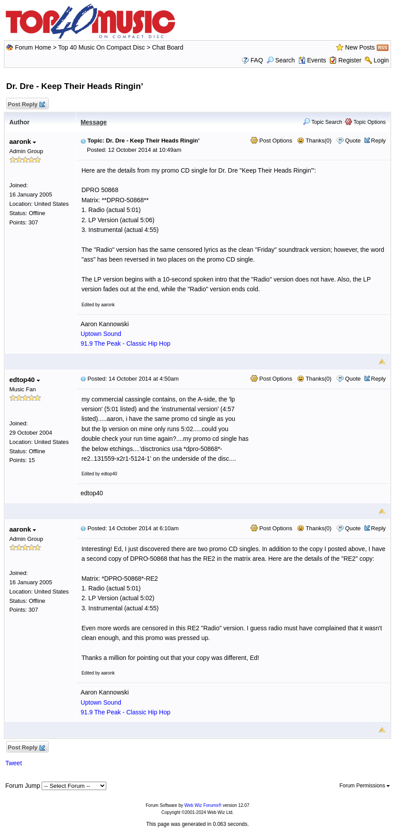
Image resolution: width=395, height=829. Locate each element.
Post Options (271, 140)
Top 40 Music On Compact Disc (102, 47)
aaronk (22, 141)
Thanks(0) (314, 140)
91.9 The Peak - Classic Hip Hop (125, 343)
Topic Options (365, 122)
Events (312, 60)
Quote (352, 140)
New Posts (360, 47)
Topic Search (322, 122)
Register (349, 60)
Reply (378, 140)
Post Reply (26, 104)
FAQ (257, 60)
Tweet (13, 763)
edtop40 (24, 379)
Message (94, 122)
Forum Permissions (364, 786)
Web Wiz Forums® (202, 805)
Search (281, 60)
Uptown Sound (101, 333)
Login (381, 60)
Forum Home (33, 47)
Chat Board (167, 47)
